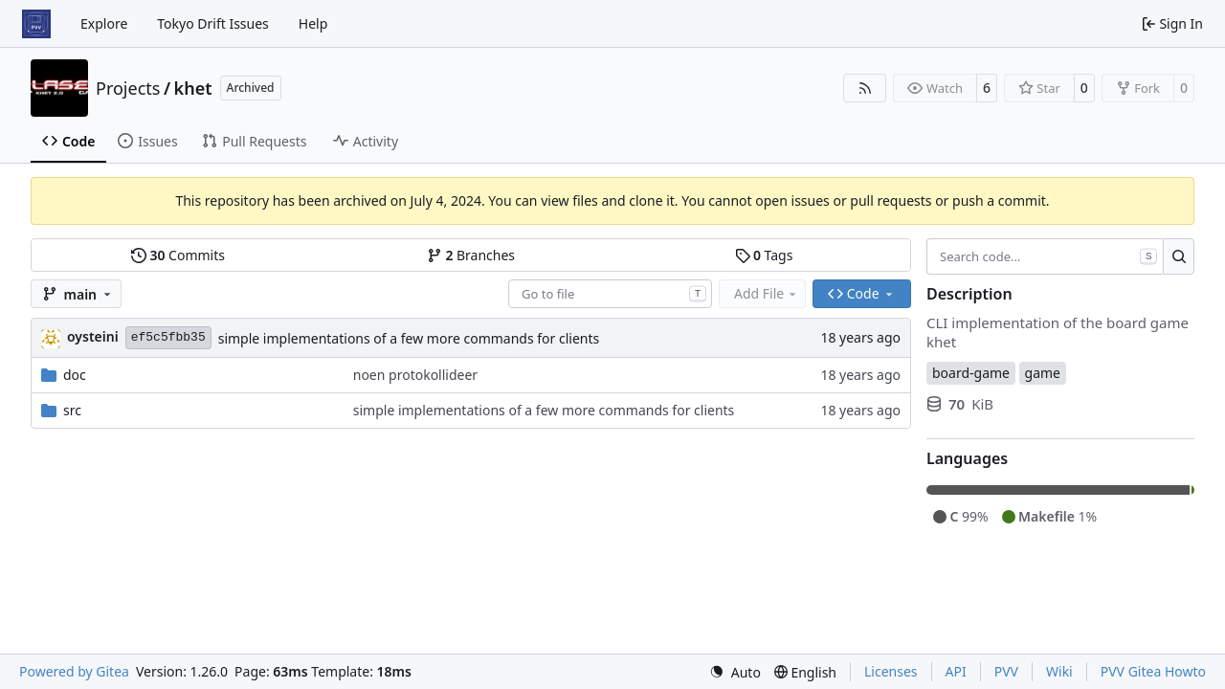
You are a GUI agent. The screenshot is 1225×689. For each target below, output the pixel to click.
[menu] (735, 672)
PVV (1006, 671)
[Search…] (1178, 256)
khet (193, 88)
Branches (471, 255)
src (72, 410)
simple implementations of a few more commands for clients (409, 338)
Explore (103, 23)
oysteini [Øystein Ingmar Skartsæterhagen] (93, 336)
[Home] (36, 24)
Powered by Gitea (74, 671)
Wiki (1059, 671)
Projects (128, 88)
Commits (178, 255)
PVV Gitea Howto (1153, 671)
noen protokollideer (415, 375)
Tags (764, 255)
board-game (971, 373)
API (956, 671)
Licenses (891, 671)
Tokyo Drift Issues (213, 23)
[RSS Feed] (865, 88)
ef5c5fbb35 (168, 337)
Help (313, 23)
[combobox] (610, 293)
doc (74, 375)
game (1042, 373)
